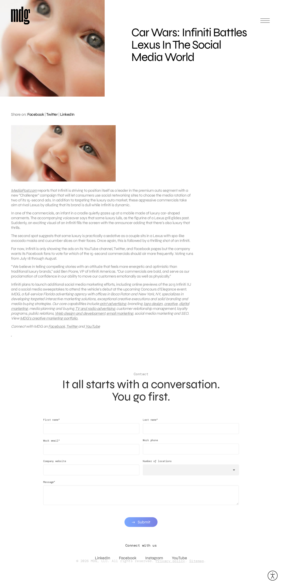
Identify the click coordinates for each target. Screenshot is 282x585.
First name (51, 424)
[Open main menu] (265, 22)
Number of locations (157, 465)
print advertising (113, 305)
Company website (54, 465)
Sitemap (196, 561)
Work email (51, 445)
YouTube (92, 328)
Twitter (52, 114)
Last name (150, 424)
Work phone (150, 444)
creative (171, 305)
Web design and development (80, 315)
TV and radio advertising (95, 310)
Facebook (35, 114)
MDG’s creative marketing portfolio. (49, 320)
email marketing (119, 315)
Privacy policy (170, 561)
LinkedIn (67, 114)
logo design (153, 305)
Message (49, 486)
